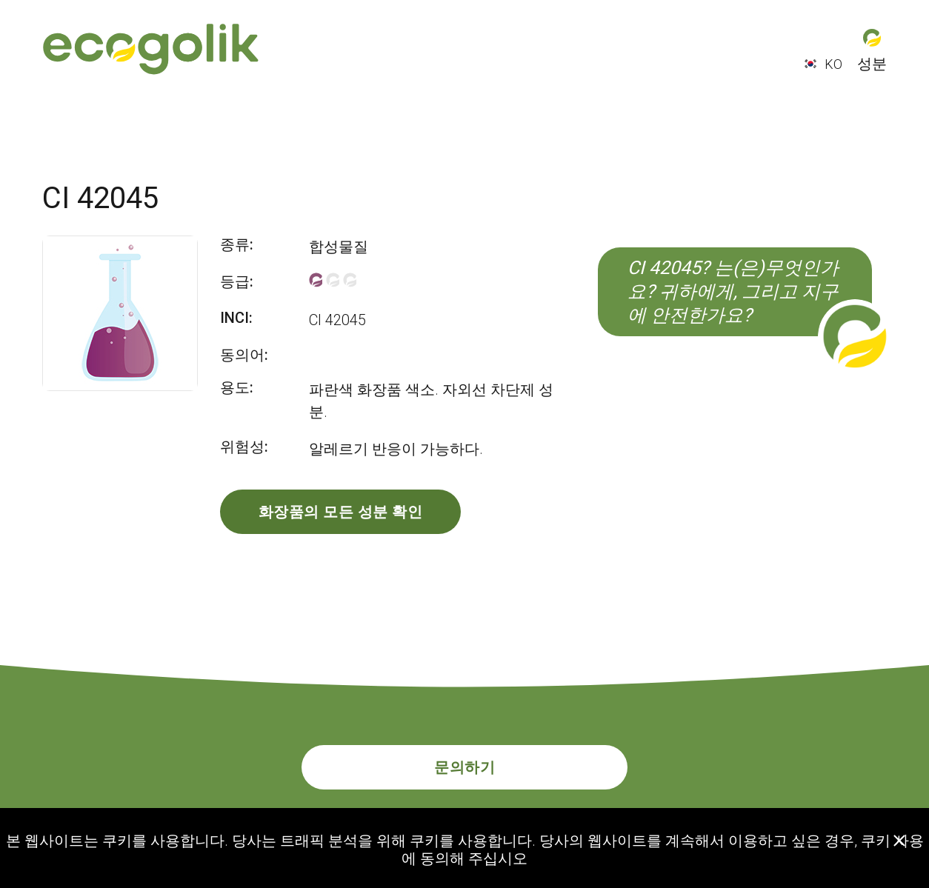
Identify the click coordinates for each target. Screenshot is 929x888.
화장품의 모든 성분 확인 (341, 512)
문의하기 (464, 767)
